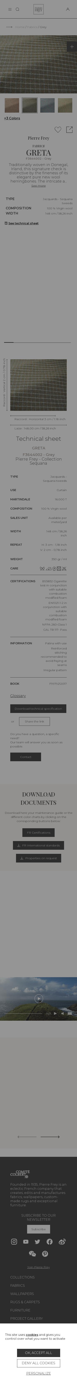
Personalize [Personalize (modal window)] (38, 1373)
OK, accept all (38, 1353)
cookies (32, 1335)
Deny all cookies (38, 1363)
